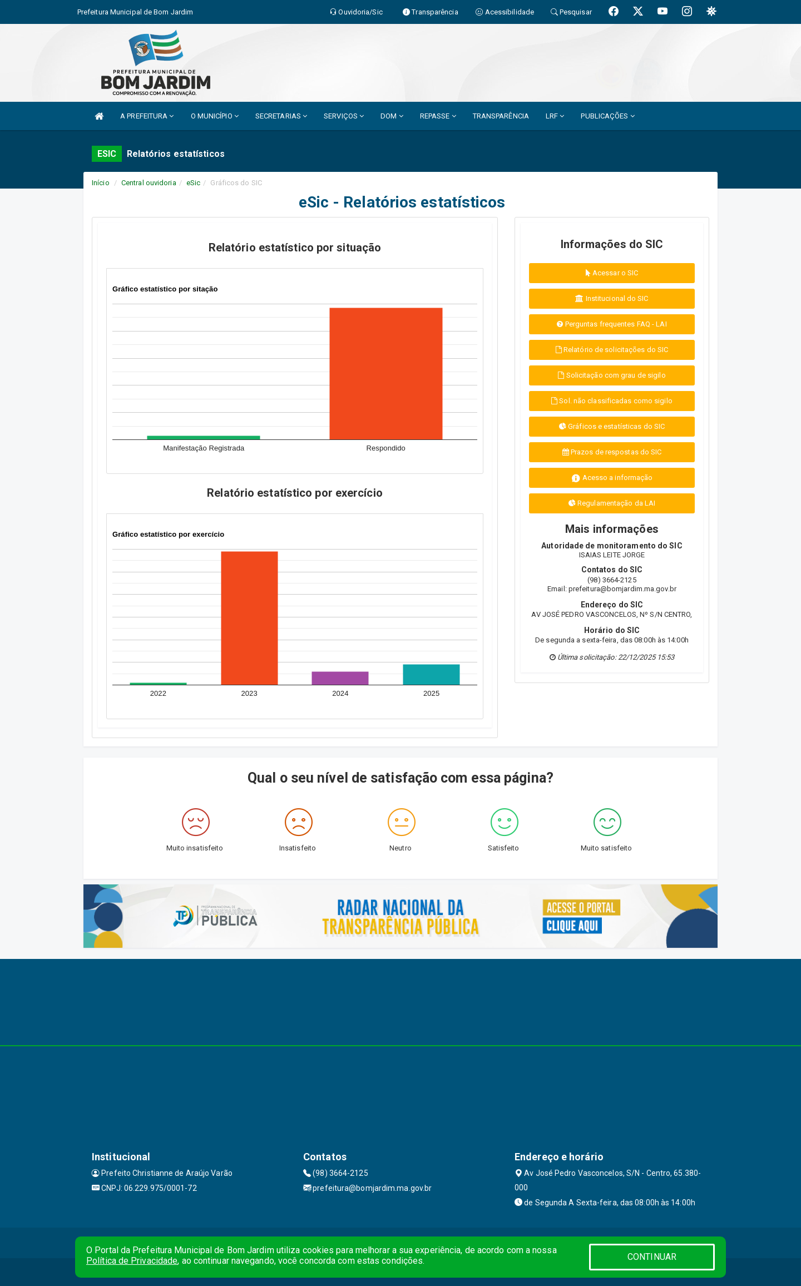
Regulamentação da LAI (611, 503)
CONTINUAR (651, 1257)
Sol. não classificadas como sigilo (612, 401)
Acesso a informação (612, 478)
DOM (391, 116)
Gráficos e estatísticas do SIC (612, 426)
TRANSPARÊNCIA (501, 116)
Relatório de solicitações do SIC (612, 349)
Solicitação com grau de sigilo (611, 375)
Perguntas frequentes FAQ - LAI (611, 324)
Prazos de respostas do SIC (612, 452)
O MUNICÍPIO (215, 116)
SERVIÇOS (344, 116)
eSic (193, 183)
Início (101, 183)
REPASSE (438, 116)
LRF (555, 116)
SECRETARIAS (281, 116)
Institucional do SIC (611, 298)
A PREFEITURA (147, 116)
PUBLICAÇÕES (607, 116)
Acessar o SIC (612, 273)
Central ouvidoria (148, 183)
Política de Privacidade (131, 1260)
